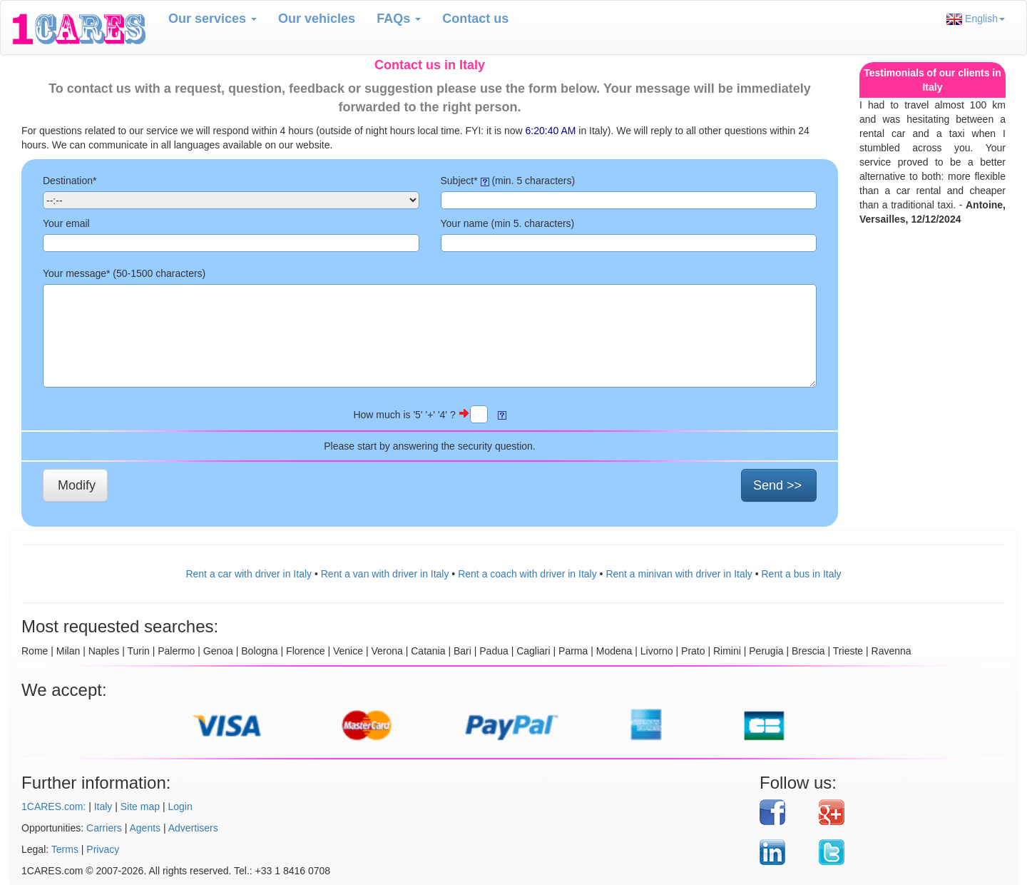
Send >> (777, 485)
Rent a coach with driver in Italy (527, 574)
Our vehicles (316, 18)
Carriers (104, 828)
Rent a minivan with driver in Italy (679, 574)
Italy (103, 806)
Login (180, 806)
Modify (77, 485)
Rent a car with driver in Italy (248, 574)
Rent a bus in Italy (802, 574)
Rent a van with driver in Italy (385, 574)
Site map (140, 806)
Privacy (102, 849)
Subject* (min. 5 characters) (508, 180)
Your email (66, 223)
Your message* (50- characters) (124, 273)
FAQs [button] (399, 18)
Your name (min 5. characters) (508, 223)
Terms (64, 849)
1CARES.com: (53, 806)
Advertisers (193, 828)
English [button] (975, 19)
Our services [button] (212, 18)
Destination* (70, 180)
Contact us (475, 18)
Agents (145, 828)
